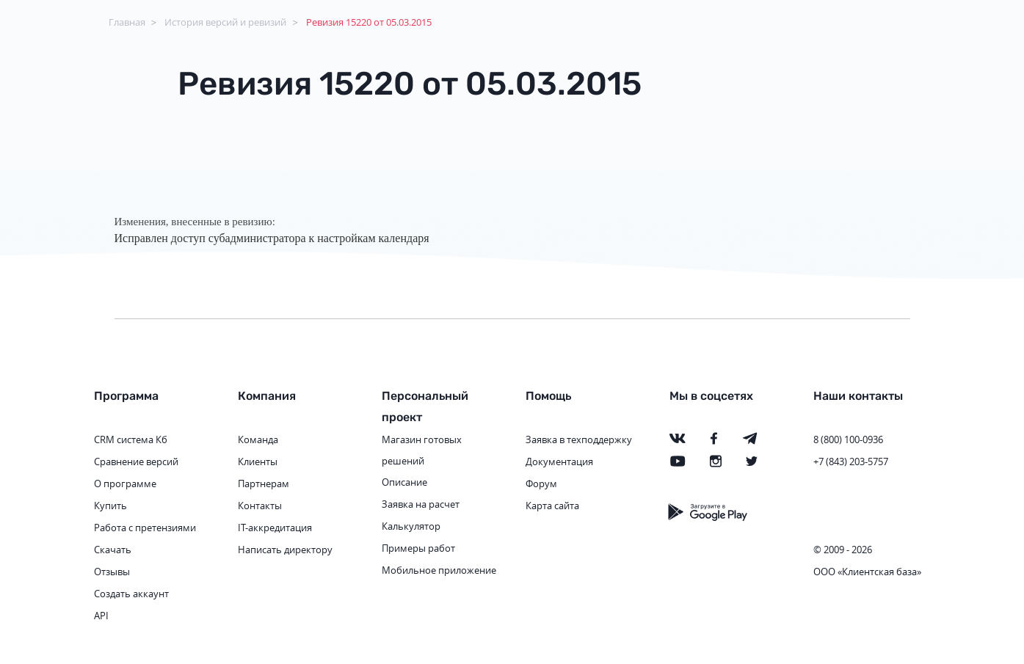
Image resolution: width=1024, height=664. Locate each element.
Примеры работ (418, 548)
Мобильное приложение (439, 570)
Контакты (260, 505)
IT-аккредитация (275, 527)
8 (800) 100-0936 (848, 439)
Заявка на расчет (421, 504)
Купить (110, 505)
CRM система (123, 439)
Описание (404, 482)
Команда (258, 439)
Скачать (112, 549)
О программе (125, 483)
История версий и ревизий (225, 22)
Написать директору (285, 549)
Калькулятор (411, 526)
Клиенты (257, 461)
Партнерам (263, 483)
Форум (541, 483)
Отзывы (112, 571)
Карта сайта (552, 505)
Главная (127, 22)
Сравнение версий (136, 461)
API (101, 615)
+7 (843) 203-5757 (850, 461)
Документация (559, 461)
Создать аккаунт (131, 593)
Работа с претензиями (145, 527)
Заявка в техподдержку (579, 439)
